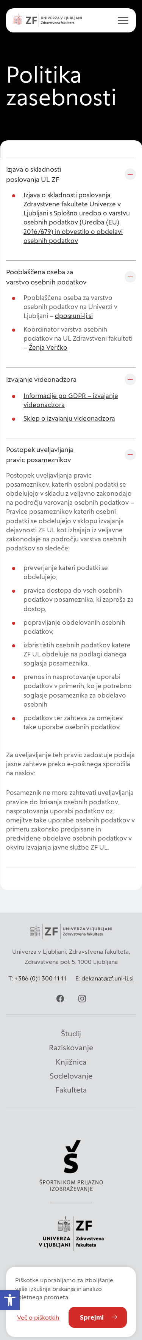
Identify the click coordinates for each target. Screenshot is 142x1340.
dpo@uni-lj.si (74, 316)
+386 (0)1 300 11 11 (40, 978)
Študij (71, 1034)
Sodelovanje (71, 1076)
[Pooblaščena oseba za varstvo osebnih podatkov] (71, 277)
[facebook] (60, 998)
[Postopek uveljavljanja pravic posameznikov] (71, 454)
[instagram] (82, 998)
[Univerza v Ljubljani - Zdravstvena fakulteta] (48, 20)
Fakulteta (71, 1090)
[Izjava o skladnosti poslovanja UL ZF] (71, 174)
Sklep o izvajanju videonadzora (69, 418)
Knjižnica (71, 1062)
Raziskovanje (71, 1048)
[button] (10, 1300)
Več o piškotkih (38, 1317)
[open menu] (120, 20)
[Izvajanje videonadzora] (71, 379)
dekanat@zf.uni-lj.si (107, 978)
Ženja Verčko (48, 347)
